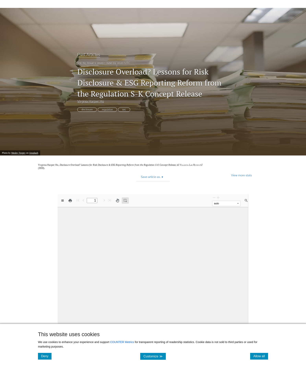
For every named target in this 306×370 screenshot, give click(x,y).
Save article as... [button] (152, 177)
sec (124, 109)
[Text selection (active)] (125, 200)
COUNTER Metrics (122, 342)
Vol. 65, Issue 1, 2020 (90, 63)
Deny (46, 356)
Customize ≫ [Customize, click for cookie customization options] (154, 356)
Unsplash (33, 153)
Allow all (260, 356)
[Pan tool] (117, 200)
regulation (107, 109)
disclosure (87, 109)
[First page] (78, 200)
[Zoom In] (218, 197)
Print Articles (88, 54)
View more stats (241, 175)
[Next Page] (104, 200)
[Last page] (109, 200)
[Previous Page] (83, 200)
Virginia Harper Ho (90, 101)
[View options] (62, 201)
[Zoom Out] (214, 197)
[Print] (70, 200)
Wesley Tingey (18, 153)
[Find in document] (246, 200)
